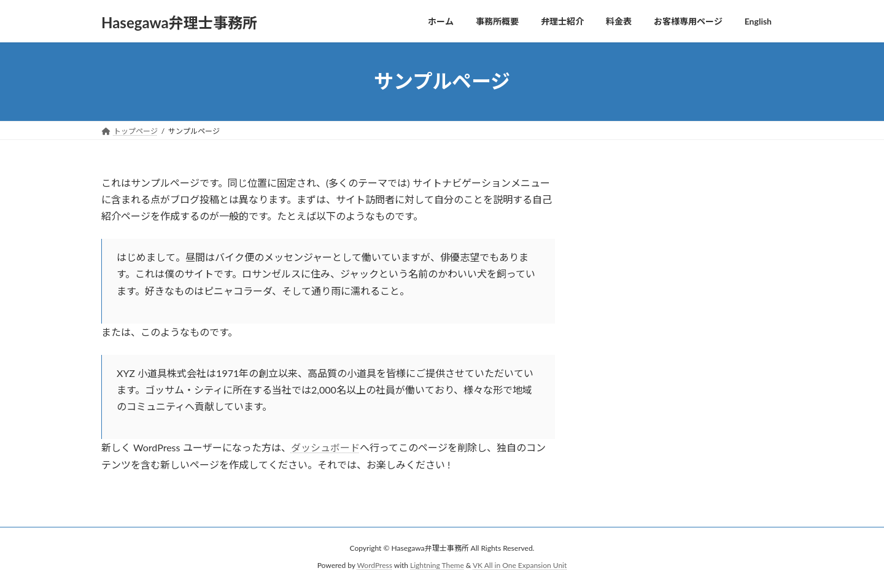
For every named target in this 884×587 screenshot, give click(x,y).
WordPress (374, 565)
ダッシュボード (325, 447)
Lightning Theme (437, 565)
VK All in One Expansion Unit (520, 565)
